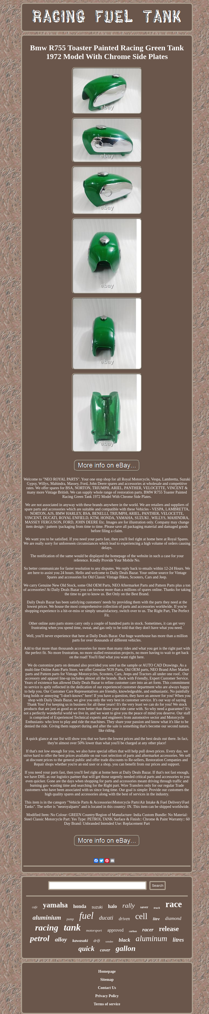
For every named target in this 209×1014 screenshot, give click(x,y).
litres (178, 940)
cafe (35, 907)
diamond (173, 918)
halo (112, 906)
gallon (126, 948)
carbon (133, 931)
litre (156, 919)
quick (86, 949)
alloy (61, 939)
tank (72, 927)
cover (105, 950)
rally (128, 905)
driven (124, 918)
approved (115, 930)
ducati (106, 917)
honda (79, 906)
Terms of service (107, 1004)
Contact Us (107, 988)
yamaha (55, 905)
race (173, 904)
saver (144, 907)
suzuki (97, 907)
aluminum (151, 938)
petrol (40, 938)
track (157, 907)
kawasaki (80, 940)
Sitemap (106, 980)
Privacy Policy (107, 996)
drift (96, 941)
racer (147, 929)
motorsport (94, 930)
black (124, 940)
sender (109, 941)
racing (46, 927)
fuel (86, 915)
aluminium (47, 917)
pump (70, 919)
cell (141, 916)
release (169, 928)
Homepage (107, 971)
